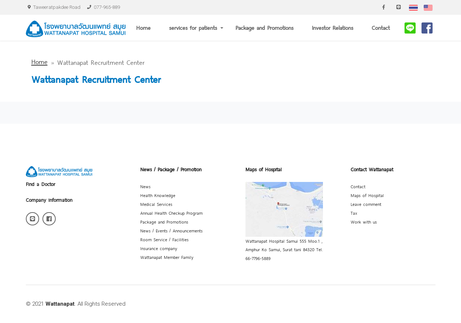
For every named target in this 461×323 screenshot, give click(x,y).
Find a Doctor (40, 183)
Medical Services (156, 204)
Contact (381, 27)
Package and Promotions (264, 27)
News (145, 186)
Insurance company (158, 248)
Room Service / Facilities (164, 239)
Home (143, 27)
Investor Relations (332, 27)
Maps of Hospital (367, 195)
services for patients (193, 27)
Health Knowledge (157, 195)
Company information (49, 199)
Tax (354, 213)
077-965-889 (103, 7)
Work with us (364, 221)
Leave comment (366, 204)
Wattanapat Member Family (166, 257)
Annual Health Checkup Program (171, 213)
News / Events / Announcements (171, 230)
